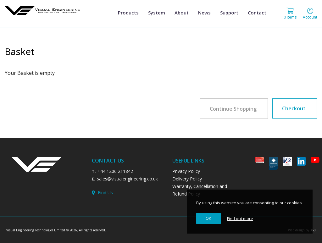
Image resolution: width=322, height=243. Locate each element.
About (182, 12)
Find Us (102, 193)
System (156, 12)
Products (128, 12)
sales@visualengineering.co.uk (127, 179)
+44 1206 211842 (115, 171)
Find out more (240, 218)
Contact (257, 12)
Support (229, 12)
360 (313, 230)
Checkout (294, 108)
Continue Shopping (233, 108)
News (204, 12)
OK (208, 218)
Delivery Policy (187, 179)
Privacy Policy (186, 171)
